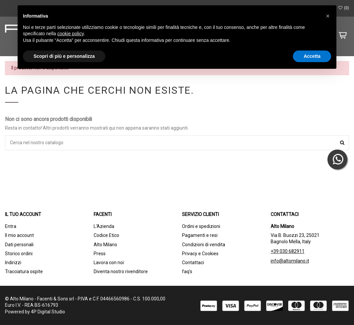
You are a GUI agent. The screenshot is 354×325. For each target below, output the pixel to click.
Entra (10, 226)
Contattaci (193, 262)
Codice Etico (106, 235)
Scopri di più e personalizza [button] (64, 56)
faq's (187, 271)
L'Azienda (104, 226)
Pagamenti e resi (200, 235)
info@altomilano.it (290, 261)
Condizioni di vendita (203, 244)
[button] (327, 16)
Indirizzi (13, 262)
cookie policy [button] (70, 33)
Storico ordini (19, 253)
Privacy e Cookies (200, 253)
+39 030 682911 (288, 251)
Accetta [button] (312, 56)
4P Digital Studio (48, 311)
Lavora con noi (109, 262)
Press (100, 253)
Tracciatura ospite (24, 271)
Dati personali (19, 244)
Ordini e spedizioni (201, 226)
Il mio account (19, 235)
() (343, 8)
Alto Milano (105, 244)
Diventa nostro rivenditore (121, 271)
